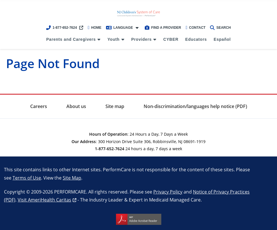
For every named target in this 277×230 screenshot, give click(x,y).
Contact (196, 27)
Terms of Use (27, 178)
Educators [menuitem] (196, 39)
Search (220, 27)
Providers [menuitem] (141, 39)
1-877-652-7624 (61, 27)
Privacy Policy (167, 192)
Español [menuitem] (222, 39)
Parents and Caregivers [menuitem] (71, 39)
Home (94, 27)
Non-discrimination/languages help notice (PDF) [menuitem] (195, 106)
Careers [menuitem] (38, 106)
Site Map (72, 178)
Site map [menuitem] (114, 106)
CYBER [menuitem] (170, 39)
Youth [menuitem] (113, 39)
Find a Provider (163, 27)
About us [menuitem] (76, 106)
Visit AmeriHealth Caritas (44, 200)
